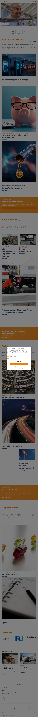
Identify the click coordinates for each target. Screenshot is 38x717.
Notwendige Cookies (12, 356)
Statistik (9, 358)
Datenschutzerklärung (15, 353)
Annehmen (19, 363)
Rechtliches (21, 368)
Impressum (16, 368)
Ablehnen (19, 361)
